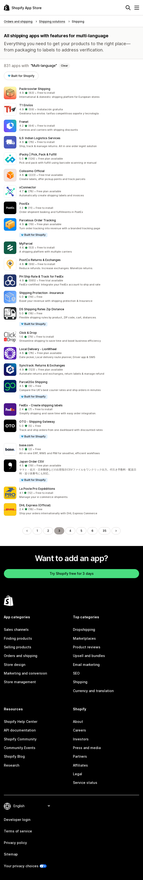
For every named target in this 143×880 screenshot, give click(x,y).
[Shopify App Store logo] (23, 7)
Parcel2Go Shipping (33, 382)
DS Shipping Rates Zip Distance (41, 309)
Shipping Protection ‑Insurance (41, 293)
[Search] (128, 7)
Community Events (19, 748)
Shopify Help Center (20, 721)
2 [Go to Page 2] (48, 531)
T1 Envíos (26, 105)
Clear (64, 65)
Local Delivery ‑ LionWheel (38, 349)
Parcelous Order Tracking (37, 220)
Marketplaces (84, 638)
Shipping (80, 682)
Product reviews (86, 647)
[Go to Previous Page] (27, 530)
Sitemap (11, 854)
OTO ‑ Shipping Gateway (37, 421)
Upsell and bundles (89, 656)
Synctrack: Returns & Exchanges (42, 365)
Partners (80, 756)
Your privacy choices (21, 866)
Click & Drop (28, 333)
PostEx (24, 203)
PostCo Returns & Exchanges (40, 260)
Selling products (17, 647)
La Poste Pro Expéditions (37, 488)
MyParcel (25, 243)
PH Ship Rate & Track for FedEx (41, 276)
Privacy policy (15, 843)
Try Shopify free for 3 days (72, 573)
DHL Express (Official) (35, 505)
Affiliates (80, 765)
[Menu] (136, 7)
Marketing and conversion (25, 673)
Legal (77, 774)
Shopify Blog (14, 756)
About (78, 721)
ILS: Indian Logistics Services (39, 138)
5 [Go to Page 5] (81, 531)
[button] (71, 93)
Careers (79, 730)
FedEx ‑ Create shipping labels (41, 405)
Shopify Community (20, 739)
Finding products (18, 638)
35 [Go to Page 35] (104, 531)
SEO (76, 673)
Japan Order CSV (31, 461)
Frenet (23, 122)
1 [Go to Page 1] (37, 531)
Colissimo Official (32, 171)
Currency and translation (93, 691)
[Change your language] (32, 806)
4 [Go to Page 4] (70, 531)
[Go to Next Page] (116, 530)
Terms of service (18, 831)
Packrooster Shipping (34, 89)
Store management (20, 682)
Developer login (17, 820)
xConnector (27, 187)
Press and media (87, 748)
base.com (26, 445)
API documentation (20, 730)
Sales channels (16, 629)
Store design (14, 665)
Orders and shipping (20, 656)
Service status (85, 783)
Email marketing (86, 665)
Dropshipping (84, 629)
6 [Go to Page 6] (92, 531)
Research (11, 765)
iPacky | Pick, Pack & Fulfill (38, 154)
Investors (81, 739)
